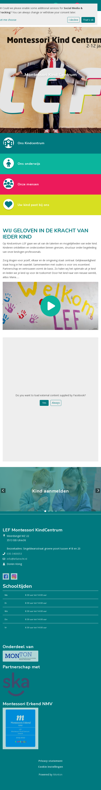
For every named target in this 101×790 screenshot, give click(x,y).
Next (97, 490)
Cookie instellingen (50, 766)
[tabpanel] (50, 490)
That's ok (88, 19)
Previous (3, 490)
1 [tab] (45, 511)
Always (56, 402)
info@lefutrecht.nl (17, 558)
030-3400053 (14, 553)
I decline (73, 19)
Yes (44, 402)
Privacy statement (50, 761)
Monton (57, 774)
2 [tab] (49, 511)
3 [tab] (52, 511)
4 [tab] (56, 511)
